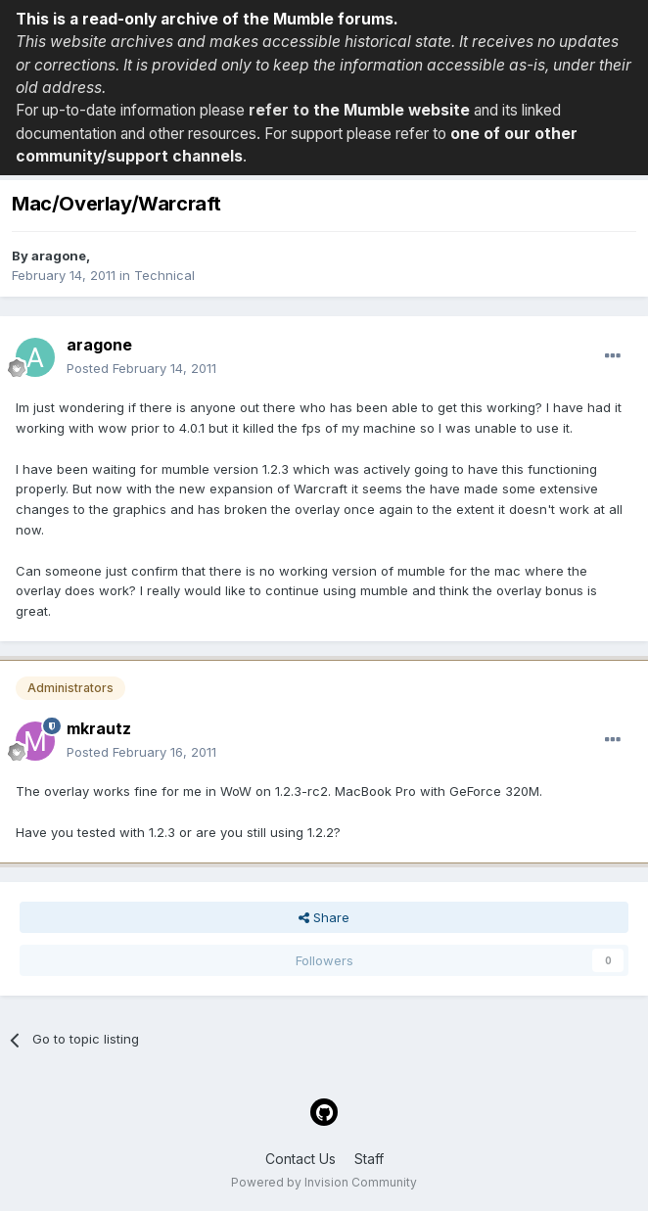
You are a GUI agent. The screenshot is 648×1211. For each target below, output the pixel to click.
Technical (164, 275)
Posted (141, 368)
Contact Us (300, 1158)
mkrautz (99, 728)
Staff (369, 1158)
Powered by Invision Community (324, 1182)
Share (324, 917)
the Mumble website (391, 110)
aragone (58, 255)
